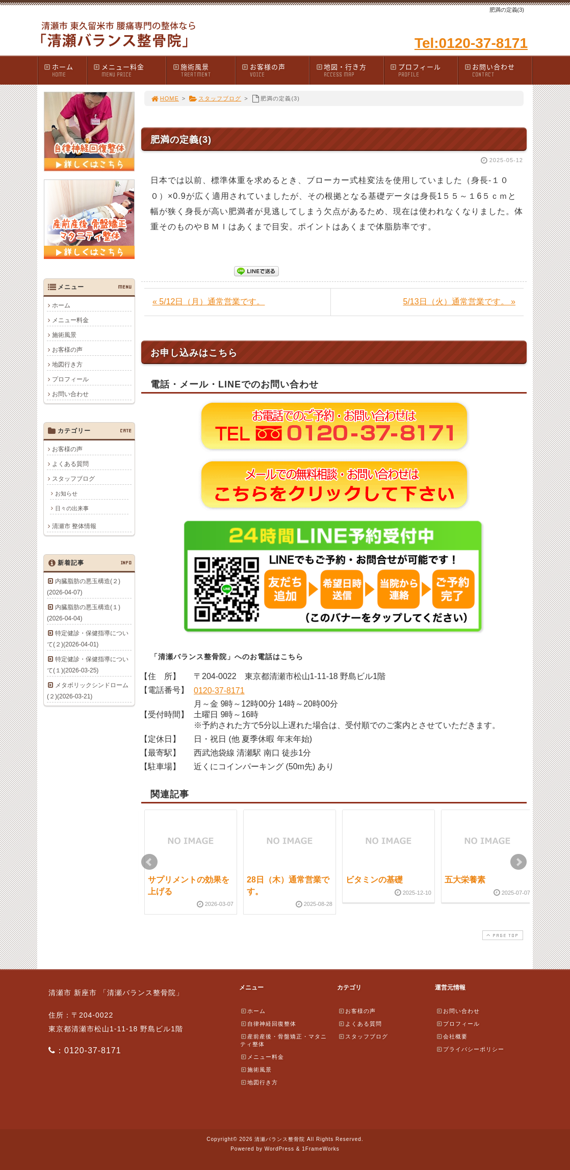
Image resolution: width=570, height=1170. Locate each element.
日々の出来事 (72, 508)
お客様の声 (275, 70)
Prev (149, 862)
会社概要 (452, 1036)
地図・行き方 (349, 70)
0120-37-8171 (219, 690)
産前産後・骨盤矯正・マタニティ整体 (283, 1040)
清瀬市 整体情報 (74, 526)
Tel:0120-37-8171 (471, 43)
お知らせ (66, 493)
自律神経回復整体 (268, 1024)
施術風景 (203, 70)
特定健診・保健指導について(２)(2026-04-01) (87, 639)
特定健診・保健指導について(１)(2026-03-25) (87, 665)
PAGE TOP (502, 935)
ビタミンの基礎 (374, 879)
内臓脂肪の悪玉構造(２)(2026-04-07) (83, 587)
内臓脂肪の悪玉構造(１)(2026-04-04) (83, 613)
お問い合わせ (497, 70)
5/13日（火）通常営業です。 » (459, 301)
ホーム (65, 70)
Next (518, 862)
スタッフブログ (215, 98)
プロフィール (424, 70)
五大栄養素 (465, 879)
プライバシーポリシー (470, 1049)
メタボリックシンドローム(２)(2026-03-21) (87, 691)
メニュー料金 (129, 70)
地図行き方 (67, 364)
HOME (164, 98)
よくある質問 (70, 463)
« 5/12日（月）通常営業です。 (208, 301)
